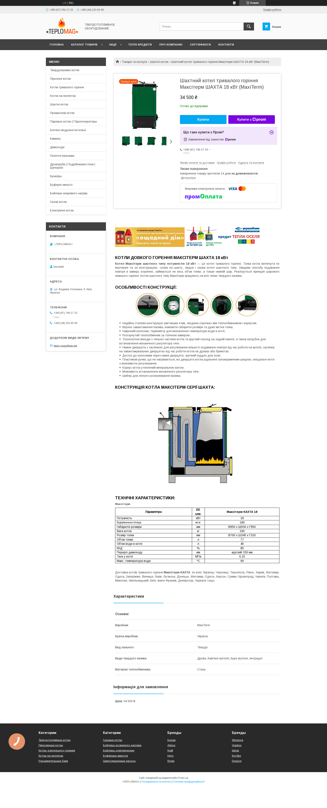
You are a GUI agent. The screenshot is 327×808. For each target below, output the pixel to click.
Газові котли (58, 202)
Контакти (226, 44)
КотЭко (236, 755)
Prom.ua (183, 777)
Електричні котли (62, 210)
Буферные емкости (115, 755)
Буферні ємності (61, 184)
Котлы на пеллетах (51, 755)
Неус (170, 755)
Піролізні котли (60, 78)
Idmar (235, 750)
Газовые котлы (112, 740)
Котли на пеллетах (63, 95)
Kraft (170, 750)
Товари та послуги (134, 61)
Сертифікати (200, 44)
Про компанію (170, 44)
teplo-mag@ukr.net (65, 345)
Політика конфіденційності (189, 781)
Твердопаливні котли (64, 70)
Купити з (251, 119)
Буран (171, 740)
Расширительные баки (53, 760)
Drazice (236, 760)
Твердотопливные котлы (54, 740)
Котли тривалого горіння (67, 87)
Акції (112, 44)
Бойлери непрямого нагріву (69, 193)
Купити (203, 119)
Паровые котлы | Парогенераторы (73, 121)
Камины (55, 138)
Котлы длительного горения (57, 750)
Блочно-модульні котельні (68, 130)
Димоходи (57, 147)
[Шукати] (249, 26)
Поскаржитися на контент (156, 781)
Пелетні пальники (62, 155)
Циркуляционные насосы (119, 760)
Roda (170, 760)
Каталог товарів (84, 44)
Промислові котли (62, 113)
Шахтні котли (159, 61)
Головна (57, 44)
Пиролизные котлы (51, 745)
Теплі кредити (140, 44)
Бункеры (56, 176)
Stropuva (237, 740)
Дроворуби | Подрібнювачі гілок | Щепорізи (72, 166)
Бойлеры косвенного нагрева (122, 745)
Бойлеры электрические (118, 750)
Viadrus (236, 745)
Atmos (171, 745)
